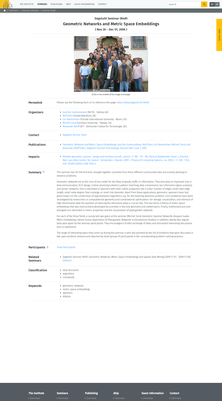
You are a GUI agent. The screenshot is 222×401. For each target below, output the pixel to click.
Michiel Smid (69, 122)
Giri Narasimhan (71, 119)
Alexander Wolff (71, 126)
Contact (102, 4)
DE (217, 4)
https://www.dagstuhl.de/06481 (133, 102)
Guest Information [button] (84, 4)
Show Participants (66, 247)
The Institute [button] (27, 4)
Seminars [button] (42, 4)
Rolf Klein (68, 115)
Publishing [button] (56, 4)
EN (212, 4)
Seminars (13, 10)
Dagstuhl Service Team (75, 134)
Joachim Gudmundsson (75, 112)
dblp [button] (68, 4)
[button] (79, 64)
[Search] (184, 4)
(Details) (67, 260)
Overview (35, 398)
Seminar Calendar (30, 10)
